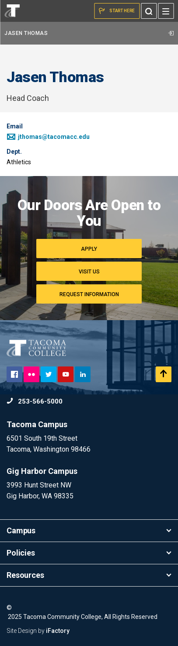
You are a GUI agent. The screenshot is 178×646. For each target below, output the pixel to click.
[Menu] (166, 11)
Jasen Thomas (89, 33)
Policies (89, 552)
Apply (89, 249)
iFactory (58, 630)
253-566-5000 (35, 401)
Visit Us (89, 272)
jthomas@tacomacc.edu (48, 136)
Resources (89, 575)
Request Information (89, 294)
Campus (89, 530)
